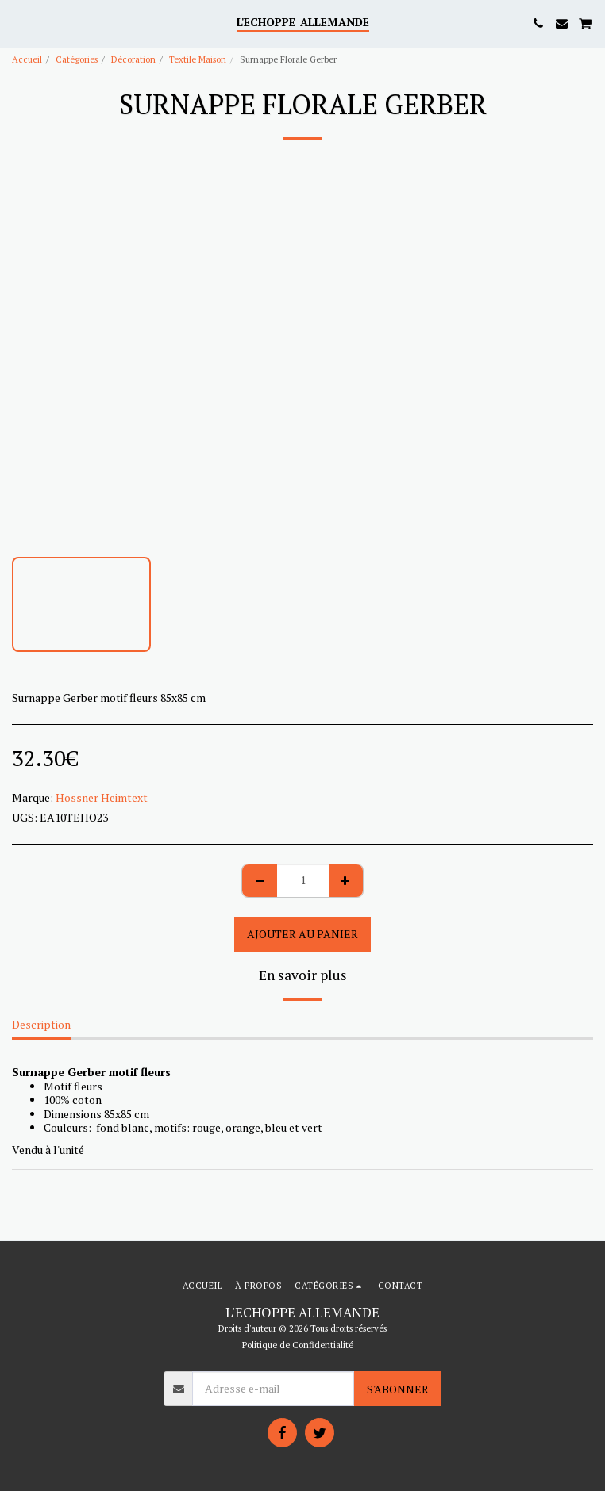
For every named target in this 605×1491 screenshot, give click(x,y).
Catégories (77, 59)
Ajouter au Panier (302, 933)
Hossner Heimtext (102, 797)
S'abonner (398, 1389)
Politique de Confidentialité (297, 1345)
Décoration (133, 59)
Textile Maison (197, 59)
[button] (17, 22)
